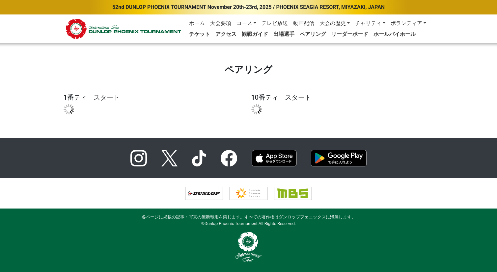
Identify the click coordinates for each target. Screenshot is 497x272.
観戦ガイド (255, 34)
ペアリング (313, 34)
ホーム (197, 23)
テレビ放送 (275, 23)
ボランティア (406, 23)
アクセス (225, 34)
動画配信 (303, 23)
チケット (199, 34)
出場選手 (283, 34)
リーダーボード (349, 34)
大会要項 (220, 23)
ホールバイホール (394, 34)
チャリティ (368, 23)
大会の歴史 (332, 23)
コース (244, 23)
